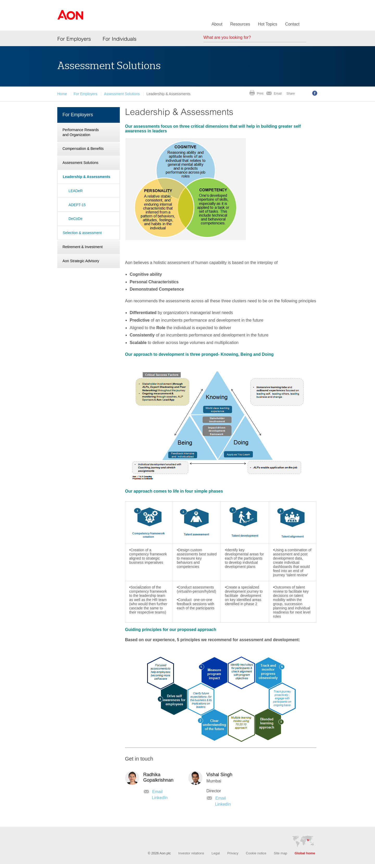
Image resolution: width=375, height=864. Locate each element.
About (216, 24)
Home (62, 94)
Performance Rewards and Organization (81, 132)
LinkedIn (160, 797)
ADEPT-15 (77, 205)
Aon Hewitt (70, 18)
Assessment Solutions (122, 94)
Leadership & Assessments (86, 177)
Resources (240, 24)
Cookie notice (256, 853)
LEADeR (75, 191)
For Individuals (119, 39)
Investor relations (191, 853)
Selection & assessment (82, 233)
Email (278, 93)
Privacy (233, 853)
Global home (305, 853)
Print (260, 93)
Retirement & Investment (83, 247)
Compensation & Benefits (83, 148)
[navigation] (88, 188)
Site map (280, 853)
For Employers (74, 39)
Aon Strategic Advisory (81, 261)
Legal (215, 853)
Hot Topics (267, 24)
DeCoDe (75, 219)
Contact (292, 24)
